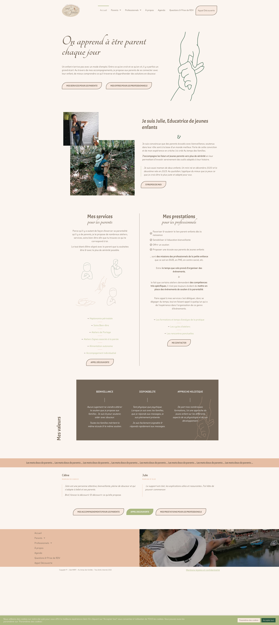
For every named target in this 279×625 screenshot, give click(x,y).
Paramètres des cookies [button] (248, 620)
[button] (116, 10)
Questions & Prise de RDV (181, 10)
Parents (116, 10)
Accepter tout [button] (268, 620)
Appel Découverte (206, 10)
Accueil (103, 10)
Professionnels (133, 10)
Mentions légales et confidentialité (203, 570)
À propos (149, 10)
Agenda (161, 10)
